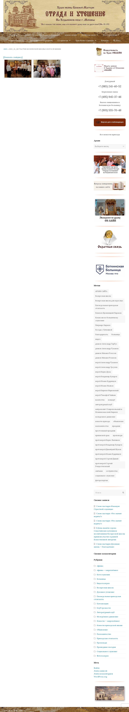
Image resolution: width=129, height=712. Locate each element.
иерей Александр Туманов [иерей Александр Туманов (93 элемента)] (106, 362)
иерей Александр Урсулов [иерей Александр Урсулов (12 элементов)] (106, 367)
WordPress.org (100, 677)
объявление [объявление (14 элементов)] (118, 421)
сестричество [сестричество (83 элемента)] (112, 471)
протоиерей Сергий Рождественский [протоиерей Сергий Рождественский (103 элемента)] (103, 464)
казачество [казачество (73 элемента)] (100, 400)
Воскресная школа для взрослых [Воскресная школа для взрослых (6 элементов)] (109, 301)
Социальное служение (107, 651)
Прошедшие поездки (106, 647)
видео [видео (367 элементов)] (97, 339)
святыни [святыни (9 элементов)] (99, 471)
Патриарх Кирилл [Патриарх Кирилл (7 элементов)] (102, 325)
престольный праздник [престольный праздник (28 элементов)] (105, 431)
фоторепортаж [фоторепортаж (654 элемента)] (101, 480)
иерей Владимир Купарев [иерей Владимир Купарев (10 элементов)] (106, 376)
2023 (5, 49)
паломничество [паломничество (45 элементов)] (102, 426)
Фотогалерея (103, 656)
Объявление (102, 630)
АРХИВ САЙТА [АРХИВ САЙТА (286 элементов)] (101, 291)
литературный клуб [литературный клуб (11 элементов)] (103, 404)
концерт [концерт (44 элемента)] (111, 400)
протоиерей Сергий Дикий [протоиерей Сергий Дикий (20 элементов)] (106, 459)
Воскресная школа (105, 588)
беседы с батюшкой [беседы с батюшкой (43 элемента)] (103, 330)
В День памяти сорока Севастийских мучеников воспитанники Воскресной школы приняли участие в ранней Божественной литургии (109, 534)
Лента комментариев (103, 674)
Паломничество (104, 634)
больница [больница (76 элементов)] (115, 334)
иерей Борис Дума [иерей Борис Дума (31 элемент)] (103, 372)
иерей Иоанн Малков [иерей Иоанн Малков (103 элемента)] (104, 386)
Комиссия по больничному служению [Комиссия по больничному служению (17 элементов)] (106, 319)
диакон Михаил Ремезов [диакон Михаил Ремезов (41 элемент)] (105, 353)
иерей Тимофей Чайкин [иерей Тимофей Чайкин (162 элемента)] (105, 395)
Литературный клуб (105, 612)
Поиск (116, 40)
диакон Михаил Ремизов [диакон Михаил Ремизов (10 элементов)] (105, 358)
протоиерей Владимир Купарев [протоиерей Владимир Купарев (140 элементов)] (108, 445)
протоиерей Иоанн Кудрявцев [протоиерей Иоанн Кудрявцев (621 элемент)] (108, 454)
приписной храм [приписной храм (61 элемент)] (102, 435)
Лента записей (100, 671)
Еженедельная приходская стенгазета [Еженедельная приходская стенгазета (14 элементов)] (106, 306)
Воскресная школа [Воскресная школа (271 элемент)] (103, 296)
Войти (96, 668)
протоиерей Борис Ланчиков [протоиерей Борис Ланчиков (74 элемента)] (107, 440)
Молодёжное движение (107, 617)
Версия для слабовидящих (110, 122)
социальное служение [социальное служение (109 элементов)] (104, 476)
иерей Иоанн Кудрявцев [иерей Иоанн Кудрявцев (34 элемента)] (105, 381)
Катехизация (102, 603)
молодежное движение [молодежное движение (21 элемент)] (105, 417)
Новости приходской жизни (109, 625)
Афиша (100, 566)
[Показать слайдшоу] (13, 57)
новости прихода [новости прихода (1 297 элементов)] (102, 421)
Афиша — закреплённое (107, 570)
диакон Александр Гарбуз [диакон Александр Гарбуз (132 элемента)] (106, 344)
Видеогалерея (103, 583)
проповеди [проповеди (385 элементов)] (117, 435)
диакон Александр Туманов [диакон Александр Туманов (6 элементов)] (106, 348)
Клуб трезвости (104, 608)
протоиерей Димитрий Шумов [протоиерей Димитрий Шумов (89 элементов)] (108, 449)
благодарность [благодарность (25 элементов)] (101, 334)
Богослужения (103, 574)
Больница (101, 579)
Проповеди (102, 643)
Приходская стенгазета (107, 638)
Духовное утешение (105, 592)
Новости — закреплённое (108, 621)
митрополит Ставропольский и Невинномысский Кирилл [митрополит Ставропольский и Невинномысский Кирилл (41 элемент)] (108, 410)
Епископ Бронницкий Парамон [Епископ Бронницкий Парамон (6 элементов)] (108, 313)
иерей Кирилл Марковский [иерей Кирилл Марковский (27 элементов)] (106, 390)
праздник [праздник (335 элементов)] (116, 426)
